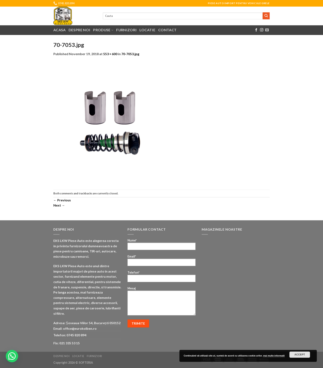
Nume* (161, 246)
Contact (167, 30)
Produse (103, 30)
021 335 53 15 (69, 343)
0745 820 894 (76, 335)
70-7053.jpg (130, 54)
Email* (161, 262)
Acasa (59, 30)
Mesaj (161, 302)
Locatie (147, 30)
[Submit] (266, 15)
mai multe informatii (274, 355)
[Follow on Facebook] (256, 30)
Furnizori (126, 30)
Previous (62, 200)
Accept (299, 354)
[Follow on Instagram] (261, 30)
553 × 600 (110, 54)
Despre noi (79, 30)
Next (59, 205)
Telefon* (161, 278)
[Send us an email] (267, 30)
